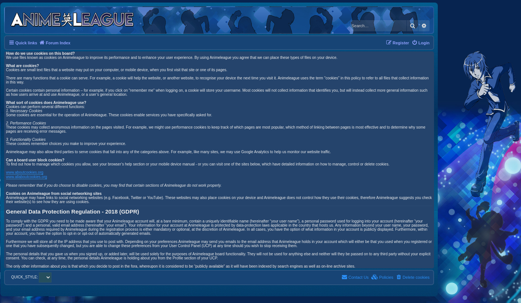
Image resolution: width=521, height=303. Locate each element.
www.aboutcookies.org (24, 172)
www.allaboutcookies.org (26, 177)
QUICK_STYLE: (31, 277)
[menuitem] (421, 42)
